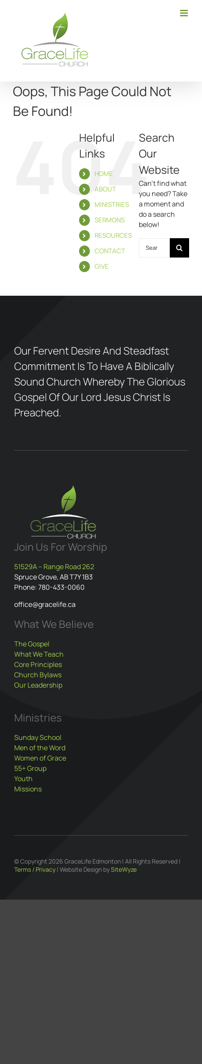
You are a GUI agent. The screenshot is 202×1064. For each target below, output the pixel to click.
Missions (28, 789)
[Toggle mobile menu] (184, 13)
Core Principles (38, 664)
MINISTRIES (112, 204)
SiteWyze (124, 869)
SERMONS (110, 219)
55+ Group (30, 768)
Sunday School (37, 737)
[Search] (179, 248)
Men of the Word (39, 747)
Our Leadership (38, 685)
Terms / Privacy (34, 869)
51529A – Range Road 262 (54, 566)
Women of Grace (40, 758)
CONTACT (110, 250)
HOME (104, 173)
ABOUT (105, 189)
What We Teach (39, 654)
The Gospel (31, 644)
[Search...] (154, 248)
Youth (23, 778)
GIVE (102, 266)
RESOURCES (113, 235)
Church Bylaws (37, 674)
